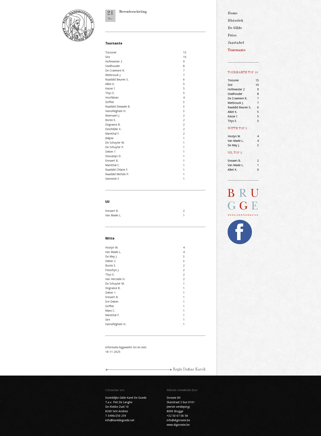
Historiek (235, 21)
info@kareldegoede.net (119, 420)
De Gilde (235, 28)
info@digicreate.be (178, 420)
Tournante (237, 50)
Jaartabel (236, 43)
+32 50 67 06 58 (177, 415)
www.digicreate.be (178, 424)
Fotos (232, 35)
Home (232, 13)
